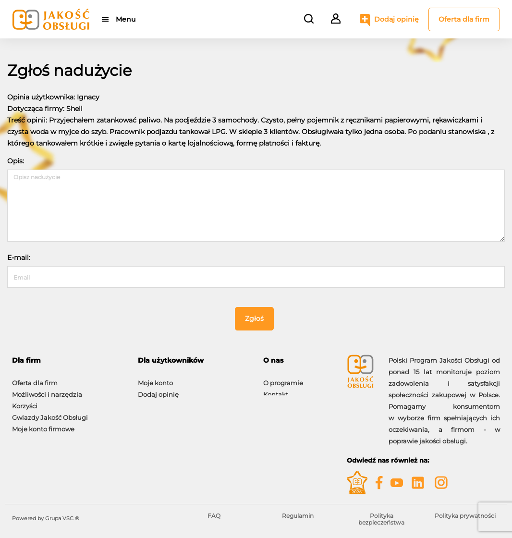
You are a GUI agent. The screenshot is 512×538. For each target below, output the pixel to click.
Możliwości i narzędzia (47, 389)
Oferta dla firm (464, 19)
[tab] (67, 361)
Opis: (15, 161)
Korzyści (24, 401)
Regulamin (298, 515)
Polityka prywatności (465, 515)
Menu (126, 19)
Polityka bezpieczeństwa (381, 519)
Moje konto (155, 378)
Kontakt (275, 389)
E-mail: (18, 257)
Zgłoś (254, 318)
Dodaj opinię (396, 19)
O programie (283, 378)
